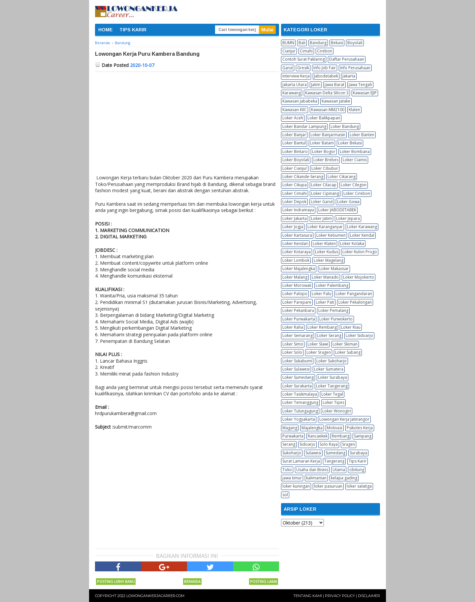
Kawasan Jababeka (299, 101)
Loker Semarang (297, 335)
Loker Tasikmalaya (299, 394)
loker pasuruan (328, 486)
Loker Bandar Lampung (304, 126)
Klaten (354, 109)
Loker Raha (292, 327)
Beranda (192, 581)
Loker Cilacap (323, 185)
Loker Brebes (325, 160)
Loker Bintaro (295, 151)
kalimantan (316, 478)
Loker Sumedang (298, 377)
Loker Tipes (333, 402)
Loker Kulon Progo (359, 252)
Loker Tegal (332, 394)
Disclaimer (369, 595)
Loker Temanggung (300, 402)
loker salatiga (359, 486)
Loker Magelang (328, 260)
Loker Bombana (355, 151)
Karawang (291, 93)
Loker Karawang (362, 226)
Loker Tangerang (332, 386)
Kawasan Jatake (336, 101)
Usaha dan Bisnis (312, 469)
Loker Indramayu (298, 210)
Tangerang (334, 461)
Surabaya (358, 453)
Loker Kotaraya (296, 252)
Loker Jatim (321, 218)
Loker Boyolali (295, 160)
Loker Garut (322, 201)
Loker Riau (351, 327)
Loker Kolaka (352, 243)
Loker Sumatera (328, 369)
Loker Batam (322, 143)
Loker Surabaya (332, 377)
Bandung (318, 42)
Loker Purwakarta (298, 319)
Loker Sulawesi (296, 369)
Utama (338, 469)
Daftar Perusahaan (346, 59)
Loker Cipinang (325, 193)
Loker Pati (325, 302)
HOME (105, 29)
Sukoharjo (291, 453)
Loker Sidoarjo (359, 335)
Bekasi (337, 42)
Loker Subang (348, 352)
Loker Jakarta (294, 218)
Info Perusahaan (355, 68)
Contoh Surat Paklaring (303, 59)
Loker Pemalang (333, 310)
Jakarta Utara (294, 84)
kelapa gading (344, 478)
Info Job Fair (324, 68)
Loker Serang (329, 335)
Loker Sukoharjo (331, 361)
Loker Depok (294, 201)
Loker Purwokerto (336, 319)
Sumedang (335, 453)
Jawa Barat (334, 84)
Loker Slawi (317, 344)
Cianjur (289, 51)
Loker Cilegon (353, 185)
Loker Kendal (362, 235)
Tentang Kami (307, 595)
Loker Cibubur (324, 168)
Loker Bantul (294, 143)
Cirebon (324, 51)
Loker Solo (292, 352)
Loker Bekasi (350, 143)
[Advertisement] (187, 121)
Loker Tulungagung (300, 411)
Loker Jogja (292, 226)
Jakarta (348, 76)
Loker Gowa (348, 201)
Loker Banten (362, 134)
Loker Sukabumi (297, 361)
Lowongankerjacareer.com (155, 595)
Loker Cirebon (356, 193)
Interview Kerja (296, 76)
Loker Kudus (326, 252)
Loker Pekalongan (355, 302)
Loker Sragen (318, 352)
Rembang (341, 436)
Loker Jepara (348, 218)
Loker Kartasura (297, 235)
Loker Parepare (296, 302)
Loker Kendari (295, 243)
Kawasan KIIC (294, 109)
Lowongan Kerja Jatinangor (344, 419)
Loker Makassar (334, 268)
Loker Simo (292, 344)
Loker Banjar (294, 134)
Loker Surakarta (297, 386)
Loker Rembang (322, 327)
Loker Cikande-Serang (302, 176)
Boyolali (355, 42)
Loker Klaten (324, 243)
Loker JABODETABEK (337, 210)
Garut (287, 68)
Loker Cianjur (294, 168)
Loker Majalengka (298, 268)
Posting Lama (263, 581)
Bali (302, 42)
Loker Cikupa (294, 185)
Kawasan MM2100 (327, 109)
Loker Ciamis (355, 160)
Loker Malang (294, 277)
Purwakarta (292, 436)
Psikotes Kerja (360, 428)
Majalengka (312, 428)
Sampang (362, 436)
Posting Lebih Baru (116, 581)
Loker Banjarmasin (327, 134)
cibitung (356, 469)
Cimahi (306, 51)
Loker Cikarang (342, 176)
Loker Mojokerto (358, 277)
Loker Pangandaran (353, 293)
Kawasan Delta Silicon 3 (327, 93)
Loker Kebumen (331, 235)
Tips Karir (357, 461)
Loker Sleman (345, 344)
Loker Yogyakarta (298, 419)
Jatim (315, 84)
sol (285, 494)
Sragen (348, 444)
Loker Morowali (296, 285)
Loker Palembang (332, 285)
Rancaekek (318, 436)
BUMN (288, 42)
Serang (288, 444)
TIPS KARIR (132, 29)
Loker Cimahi (294, 193)
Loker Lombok (295, 260)
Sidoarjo (307, 444)
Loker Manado (325, 277)
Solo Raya (329, 444)
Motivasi (334, 428)
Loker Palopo (294, 293)
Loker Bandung (345, 126)
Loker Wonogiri (336, 411)
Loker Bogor (323, 151)
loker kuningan (296, 486)
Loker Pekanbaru (298, 310)
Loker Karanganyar (325, 226)
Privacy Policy (340, 595)
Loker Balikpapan (323, 118)
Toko (287, 469)
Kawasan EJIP (365, 93)
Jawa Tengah (360, 84)
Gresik (303, 68)
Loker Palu (321, 293)
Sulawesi (313, 453)
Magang (289, 428)
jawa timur (292, 478)
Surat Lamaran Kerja (301, 461)
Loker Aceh (292, 118)
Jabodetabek (326, 76)
